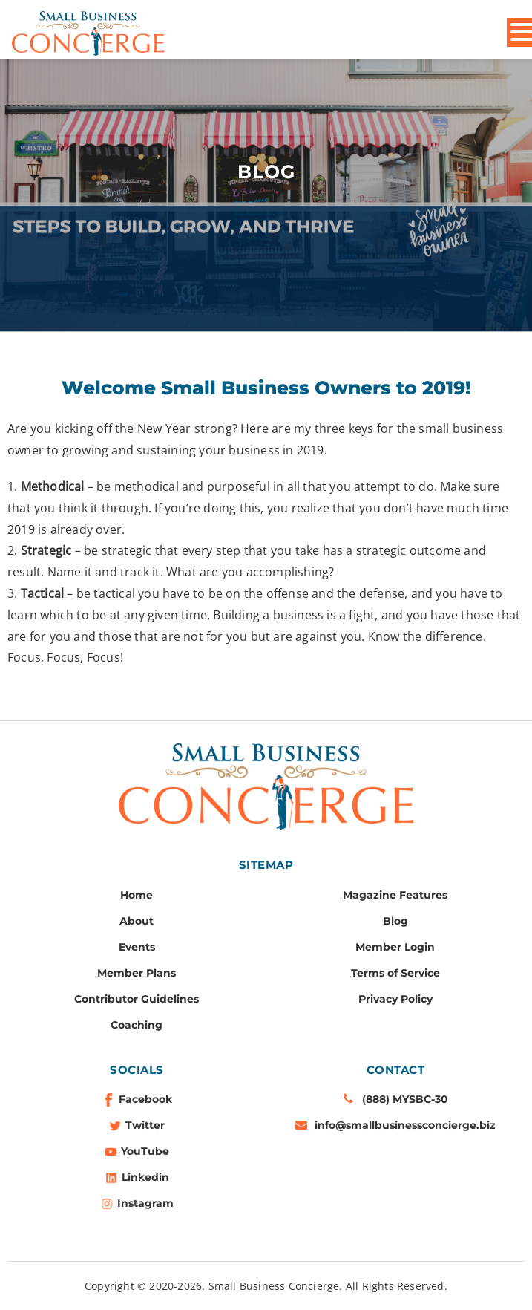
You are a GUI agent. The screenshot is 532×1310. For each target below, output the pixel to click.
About (136, 921)
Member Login (395, 947)
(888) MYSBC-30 (405, 1099)
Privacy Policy (395, 999)
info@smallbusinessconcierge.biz (405, 1125)
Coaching (136, 1025)
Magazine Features (395, 895)
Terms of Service (395, 973)
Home (136, 895)
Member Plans (136, 973)
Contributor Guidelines (136, 999)
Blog (395, 921)
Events (137, 947)
